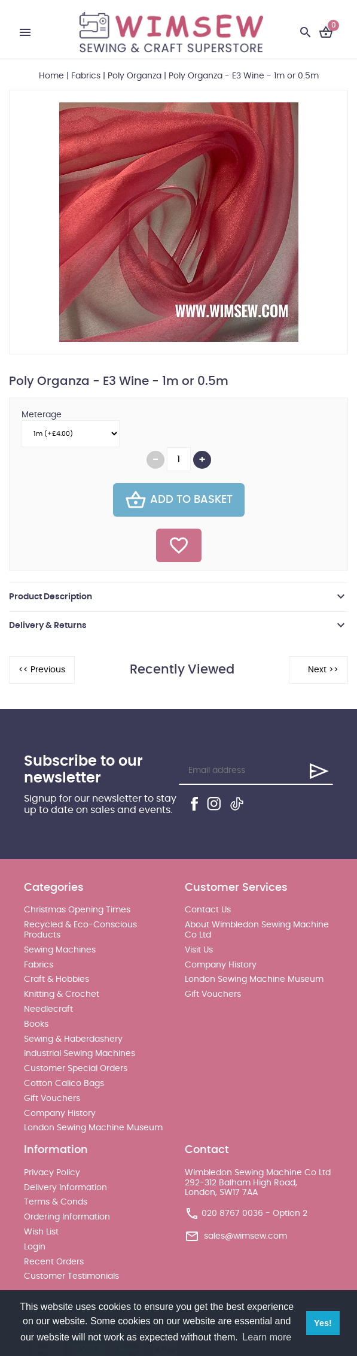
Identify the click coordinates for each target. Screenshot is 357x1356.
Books (36, 1024)
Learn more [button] (266, 1337)
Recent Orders (54, 1262)
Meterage (42, 415)
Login (34, 1247)
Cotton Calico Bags (64, 1083)
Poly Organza (134, 76)
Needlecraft (48, 1009)
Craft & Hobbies (56, 979)
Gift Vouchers (52, 1098)
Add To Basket (179, 500)
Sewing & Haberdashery (73, 1039)
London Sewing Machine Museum (93, 1128)
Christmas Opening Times (77, 910)
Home (51, 76)
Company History (60, 1113)
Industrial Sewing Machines (79, 1053)
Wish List (41, 1232)
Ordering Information (67, 1217)
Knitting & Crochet (61, 994)
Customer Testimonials (71, 1276)
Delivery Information (65, 1188)
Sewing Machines (60, 950)
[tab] (178, 597)
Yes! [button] (323, 1323)
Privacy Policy (52, 1173)
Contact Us (208, 910)
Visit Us (199, 950)
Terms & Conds (55, 1202)
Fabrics (85, 76)
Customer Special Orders (75, 1068)
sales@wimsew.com (245, 1236)
